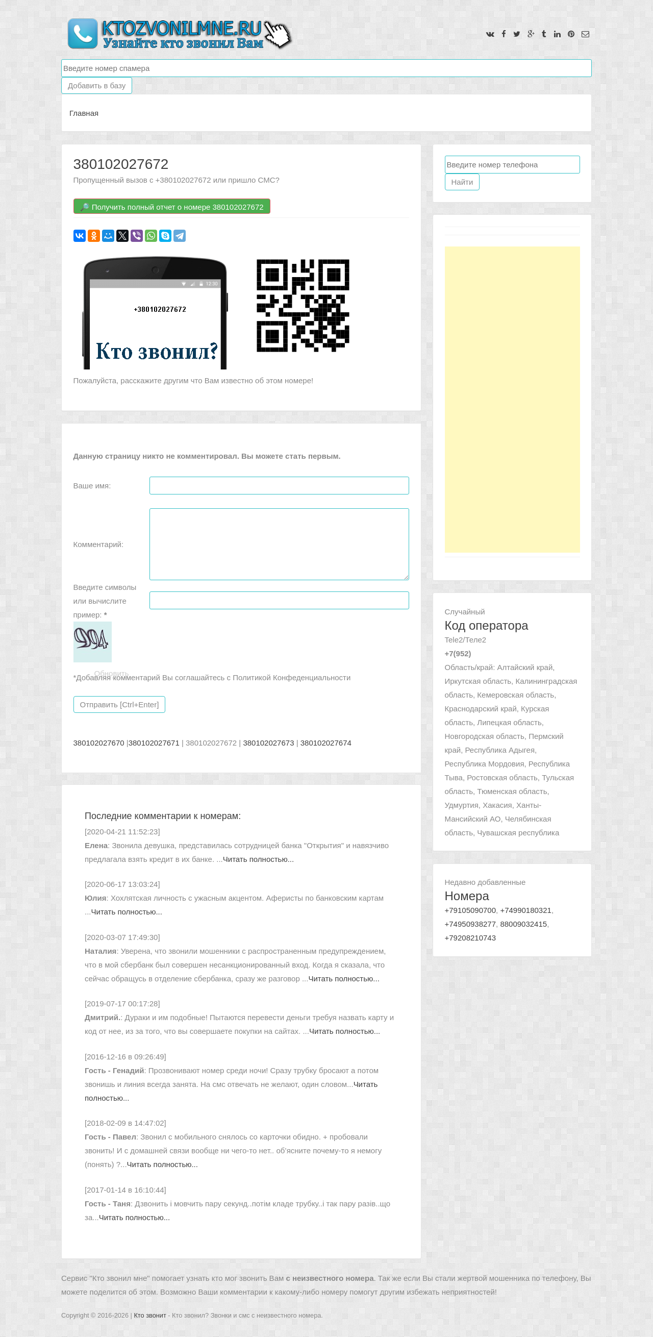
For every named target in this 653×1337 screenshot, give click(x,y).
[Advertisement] (512, 399)
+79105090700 (470, 910)
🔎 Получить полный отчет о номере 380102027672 (172, 207)
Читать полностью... (258, 859)
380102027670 (98, 742)
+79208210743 (470, 937)
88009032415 (523, 924)
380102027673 (268, 742)
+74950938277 (470, 924)
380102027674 (325, 742)
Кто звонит (150, 1315)
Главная (83, 113)
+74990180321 (525, 910)
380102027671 (154, 742)
